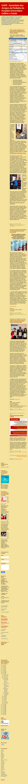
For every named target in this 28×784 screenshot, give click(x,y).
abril (4, 700)
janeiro (4, 703)
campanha (3, 762)
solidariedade (12, 226)
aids (15, 313)
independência (12, 225)
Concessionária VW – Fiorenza (18, 201)
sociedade (3, 773)
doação (2, 767)
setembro (21, 225)
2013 (3, 708)
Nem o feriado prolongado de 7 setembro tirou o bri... (5, 681)
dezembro (5, 674)
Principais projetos (3, 610)
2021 (3, 668)
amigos (2, 760)
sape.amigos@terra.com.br (20, 152)
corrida (2, 764)
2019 (3, 671)
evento (22, 224)
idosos (22, 313)
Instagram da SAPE (5, 467)
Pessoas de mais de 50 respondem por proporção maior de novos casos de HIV (18, 231)
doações (18, 224)
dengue (2, 766)
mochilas (2, 771)
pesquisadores (12, 314)
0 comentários (16, 223)
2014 (3, 707)
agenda (15, 224)
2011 (3, 710)
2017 (3, 673)
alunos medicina (4, 759)
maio (4, 699)
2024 (3, 665)
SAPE (2, 754)
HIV (24, 224)
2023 (3, 666)
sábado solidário (4, 775)
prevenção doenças (18, 314)
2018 (3, 672)
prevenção (3, 772)
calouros (2, 761)
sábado (18, 225)
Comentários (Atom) (18, 459)
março (4, 701)
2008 (3, 714)
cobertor (2, 763)
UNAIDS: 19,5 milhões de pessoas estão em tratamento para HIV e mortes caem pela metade (18, 321)
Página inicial (24, 455)
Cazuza (2, 751)
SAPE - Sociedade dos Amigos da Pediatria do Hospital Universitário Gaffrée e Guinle (12, 9)
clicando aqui (17, 399)
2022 (3, 667)
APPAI (2, 750)
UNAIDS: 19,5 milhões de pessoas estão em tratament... (5, 690)
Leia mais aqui (13, 306)
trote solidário (3, 776)
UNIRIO (2, 755)
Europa (17, 313)
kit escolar (3, 769)
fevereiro (5, 702)
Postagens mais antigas (22, 456)
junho (4, 698)
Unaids (2, 756)
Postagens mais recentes (15, 455)
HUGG (2, 753)
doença (2, 768)
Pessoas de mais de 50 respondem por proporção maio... (6, 685)
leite (16, 225)
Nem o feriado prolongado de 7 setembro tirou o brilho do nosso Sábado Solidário (17, 32)
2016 (3, 704)
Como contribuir (5, 612)
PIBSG (20, 157)
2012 (3, 709)
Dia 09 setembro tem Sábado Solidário (6, 694)
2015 (3, 705)
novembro (5, 675)
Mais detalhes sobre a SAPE (4, 606)
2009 (3, 713)
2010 (3, 711)
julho (4, 697)
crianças (2, 765)
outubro (4, 676)
